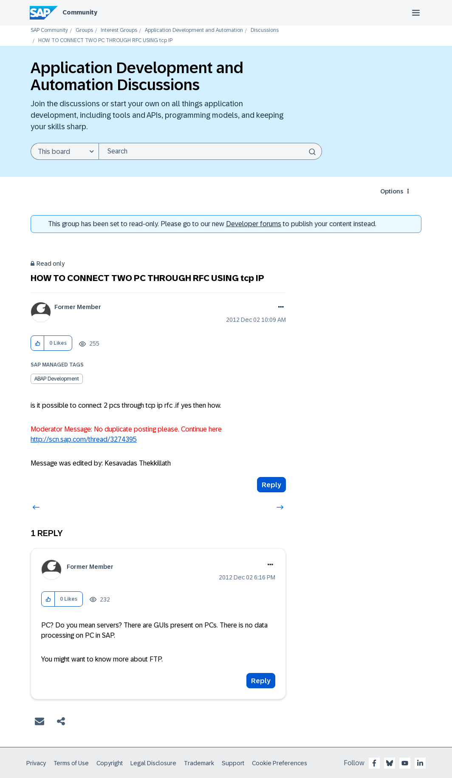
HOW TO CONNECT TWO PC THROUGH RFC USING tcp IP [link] (105, 40)
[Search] (210, 151)
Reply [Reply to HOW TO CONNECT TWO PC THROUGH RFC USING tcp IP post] (271, 484)
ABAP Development (56, 379)
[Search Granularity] (65, 151)
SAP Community (49, 30)
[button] (37, 343)
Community (79, 12)
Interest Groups (119, 30)
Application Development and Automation (194, 30)
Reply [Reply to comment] (261, 680)
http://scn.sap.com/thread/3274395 (84, 439)
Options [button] (391, 191)
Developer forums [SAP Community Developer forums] (253, 223)
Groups (84, 30)
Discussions (265, 30)
